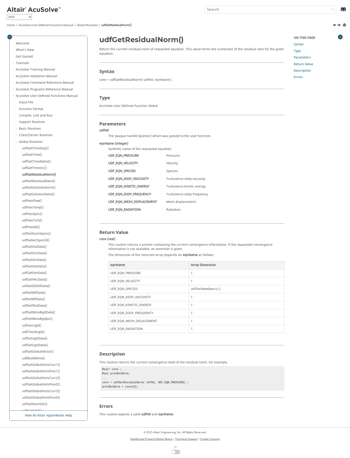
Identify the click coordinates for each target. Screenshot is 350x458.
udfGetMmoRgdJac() (37, 237)
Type (297, 51)
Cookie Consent (210, 439)
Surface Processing (37, 407)
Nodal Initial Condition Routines (43, 368)
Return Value (303, 64)
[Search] (331, 10)
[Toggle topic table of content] (340, 37)
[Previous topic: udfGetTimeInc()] (335, 25)
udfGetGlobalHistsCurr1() (41, 283)
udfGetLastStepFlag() (38, 335)
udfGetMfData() (34, 210)
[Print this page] (345, 25)
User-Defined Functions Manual (46, 25)
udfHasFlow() (32, 119)
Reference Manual (38, 401)
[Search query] (270, 10)
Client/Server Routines (36, 53)
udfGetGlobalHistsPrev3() (41, 315)
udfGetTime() (32, 73)
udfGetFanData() (34, 191)
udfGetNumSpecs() (36, 151)
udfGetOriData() (34, 178)
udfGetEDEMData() (36, 204)
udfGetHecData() (34, 197)
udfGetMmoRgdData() (38, 230)
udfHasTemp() (33, 125)
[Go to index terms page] (338, 11)
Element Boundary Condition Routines (47, 355)
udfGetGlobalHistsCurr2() (41, 296)
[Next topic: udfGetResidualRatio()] (339, 25)
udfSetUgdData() (34, 256)
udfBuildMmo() (33, 276)
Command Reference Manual (45, 387)
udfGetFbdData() (34, 223)
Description (302, 70)
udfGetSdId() (32, 329)
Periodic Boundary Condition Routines (47, 374)
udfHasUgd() (31, 243)
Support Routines (32, 40)
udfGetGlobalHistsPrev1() (41, 289)
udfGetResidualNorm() (116, 25)
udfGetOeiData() (34, 184)
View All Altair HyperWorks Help (48, 415)
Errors (298, 77)
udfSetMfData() (33, 217)
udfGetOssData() (34, 171)
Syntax (299, 44)
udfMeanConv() (33, 341)
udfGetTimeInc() (34, 86)
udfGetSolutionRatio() (38, 112)
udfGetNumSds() (34, 322)
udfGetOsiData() (34, 164)
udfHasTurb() (32, 138)
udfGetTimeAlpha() (36, 79)
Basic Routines (30, 46)
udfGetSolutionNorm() (38, 105)
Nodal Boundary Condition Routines (46, 361)
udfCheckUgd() (33, 250)
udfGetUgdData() (35, 263)
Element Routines (32, 348)
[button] (17, 40)
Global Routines (87, 25)
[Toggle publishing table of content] (9, 37)
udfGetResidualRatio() (38, 99)
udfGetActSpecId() (36, 158)
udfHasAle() (31, 145)
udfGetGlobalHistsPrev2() (41, 302)
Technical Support (186, 439)
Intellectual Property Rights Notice (151, 439)
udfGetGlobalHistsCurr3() (41, 309)
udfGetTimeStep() (35, 66)
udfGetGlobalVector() (38, 269)
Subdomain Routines (34, 381)
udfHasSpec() (32, 132)
